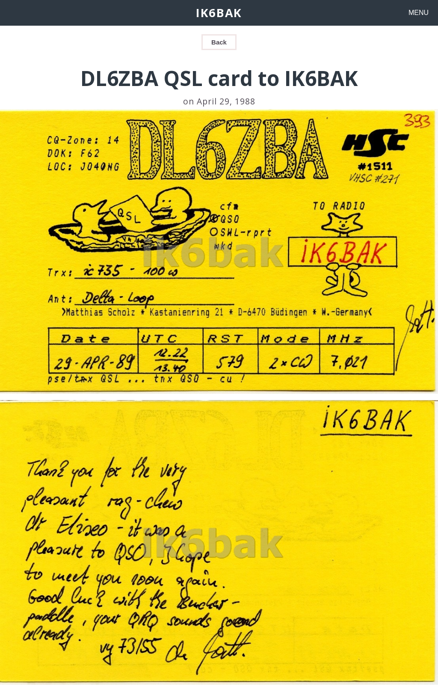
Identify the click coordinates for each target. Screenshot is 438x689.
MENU (418, 12)
